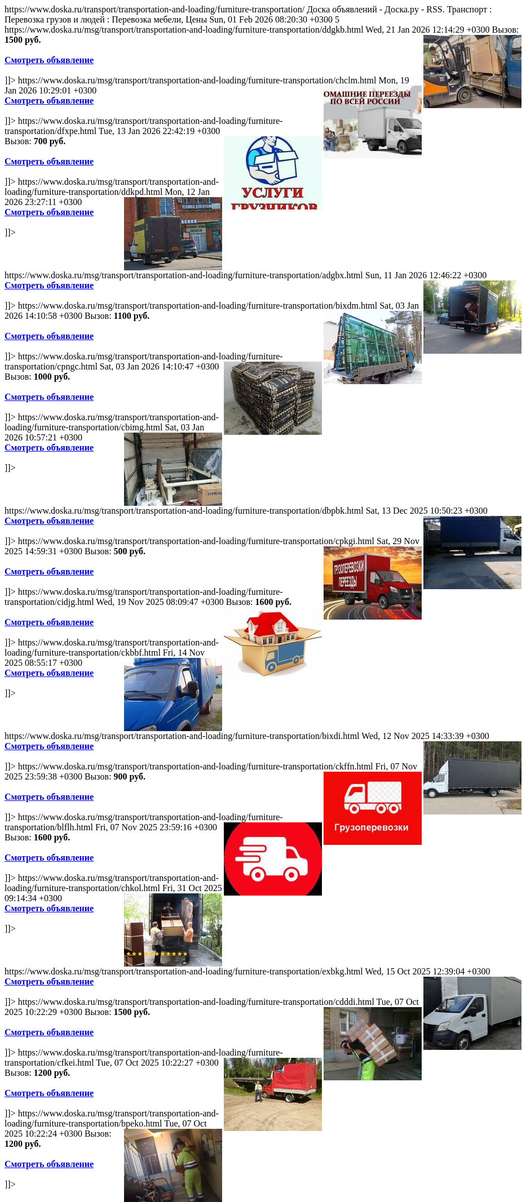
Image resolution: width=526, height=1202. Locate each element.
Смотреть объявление (49, 60)
